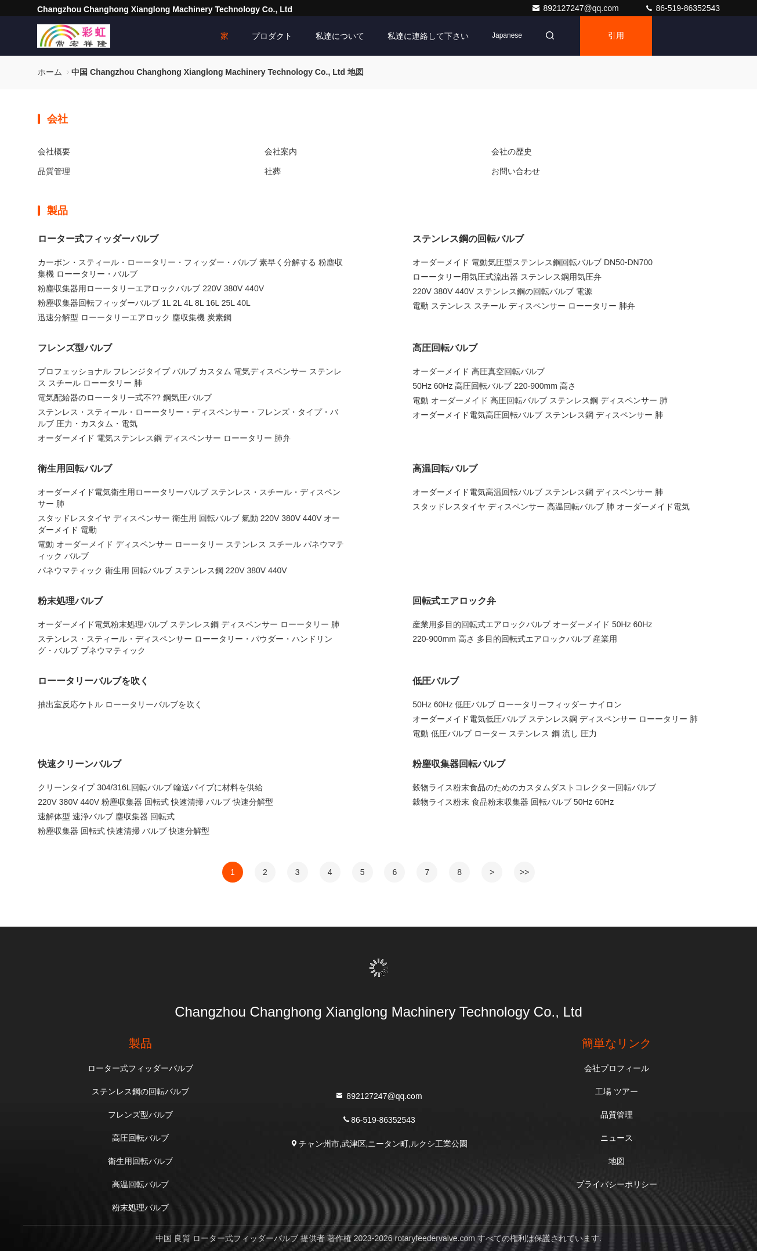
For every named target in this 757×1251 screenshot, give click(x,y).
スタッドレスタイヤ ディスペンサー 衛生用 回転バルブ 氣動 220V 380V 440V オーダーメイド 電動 (189, 524)
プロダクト (272, 36)
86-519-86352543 (682, 8)
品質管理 (54, 171)
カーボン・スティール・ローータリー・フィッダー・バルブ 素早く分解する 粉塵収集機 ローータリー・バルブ (190, 268)
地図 (617, 1161)
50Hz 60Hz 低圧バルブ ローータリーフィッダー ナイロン (517, 704)
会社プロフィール (616, 1068)
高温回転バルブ (444, 468)
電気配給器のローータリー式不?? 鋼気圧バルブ (124, 397)
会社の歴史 (511, 151)
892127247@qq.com (576, 8)
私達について (340, 36)
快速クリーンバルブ (79, 764)
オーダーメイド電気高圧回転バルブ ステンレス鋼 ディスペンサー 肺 (537, 415)
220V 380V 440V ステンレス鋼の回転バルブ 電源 (502, 291)
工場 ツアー (616, 1091)
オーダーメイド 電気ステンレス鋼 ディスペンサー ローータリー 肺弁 (164, 438)
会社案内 (281, 151)
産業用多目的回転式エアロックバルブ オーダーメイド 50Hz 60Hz (532, 624)
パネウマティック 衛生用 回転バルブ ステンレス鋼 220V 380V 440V (162, 570)
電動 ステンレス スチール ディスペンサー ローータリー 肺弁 (523, 305)
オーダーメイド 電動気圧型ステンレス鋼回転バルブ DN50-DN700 (532, 262)
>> (524, 872)
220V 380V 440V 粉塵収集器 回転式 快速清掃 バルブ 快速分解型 (155, 802)
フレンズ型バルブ (75, 348)
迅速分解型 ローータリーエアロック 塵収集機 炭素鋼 (134, 317)
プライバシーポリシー (616, 1184)
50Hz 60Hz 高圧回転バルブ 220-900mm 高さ (494, 386)
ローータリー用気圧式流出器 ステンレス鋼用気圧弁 (507, 276)
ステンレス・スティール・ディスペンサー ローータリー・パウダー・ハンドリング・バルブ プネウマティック (185, 644)
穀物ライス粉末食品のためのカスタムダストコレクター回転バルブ (534, 787)
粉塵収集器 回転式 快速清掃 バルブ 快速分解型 (123, 831)
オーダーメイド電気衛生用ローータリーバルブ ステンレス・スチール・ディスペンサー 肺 (189, 497)
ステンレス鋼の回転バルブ (468, 239)
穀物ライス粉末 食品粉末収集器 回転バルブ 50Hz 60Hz (513, 802)
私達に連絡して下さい (428, 36)
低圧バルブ (435, 681)
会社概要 (54, 151)
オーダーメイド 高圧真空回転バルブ (478, 371)
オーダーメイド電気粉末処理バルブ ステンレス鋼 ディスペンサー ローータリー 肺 (188, 624)
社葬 (273, 171)
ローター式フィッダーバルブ (98, 239)
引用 (616, 36)
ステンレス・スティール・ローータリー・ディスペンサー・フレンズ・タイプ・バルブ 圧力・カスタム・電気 (188, 417)
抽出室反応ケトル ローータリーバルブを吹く (120, 704)
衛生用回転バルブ (75, 468)
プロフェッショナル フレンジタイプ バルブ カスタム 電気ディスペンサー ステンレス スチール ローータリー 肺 (189, 377)
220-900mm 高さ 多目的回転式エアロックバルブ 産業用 (514, 638)
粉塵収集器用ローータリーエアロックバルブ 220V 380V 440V (151, 288)
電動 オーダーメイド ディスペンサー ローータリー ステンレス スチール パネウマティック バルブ (190, 550)
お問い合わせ (515, 171)
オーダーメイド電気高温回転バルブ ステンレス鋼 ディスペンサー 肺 (537, 492)
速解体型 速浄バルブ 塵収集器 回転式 (106, 816)
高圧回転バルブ (444, 348)
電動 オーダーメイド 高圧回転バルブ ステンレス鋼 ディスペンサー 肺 (539, 400)
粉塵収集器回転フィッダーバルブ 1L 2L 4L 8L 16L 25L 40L (144, 303)
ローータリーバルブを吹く (93, 681)
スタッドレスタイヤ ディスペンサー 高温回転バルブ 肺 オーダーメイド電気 (551, 506)
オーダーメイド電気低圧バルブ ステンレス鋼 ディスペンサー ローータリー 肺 (555, 719)
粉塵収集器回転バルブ (458, 764)
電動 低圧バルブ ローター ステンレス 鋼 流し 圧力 (504, 733)
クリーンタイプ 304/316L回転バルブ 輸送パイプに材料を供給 (150, 787)
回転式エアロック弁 (454, 601)
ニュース (616, 1137)
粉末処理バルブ (70, 601)
